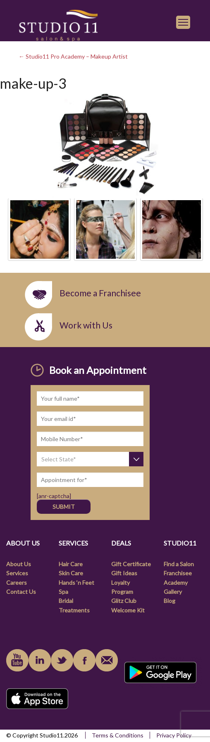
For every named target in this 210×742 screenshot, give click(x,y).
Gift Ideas (124, 573)
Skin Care (71, 573)
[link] (58, 24)
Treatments (74, 610)
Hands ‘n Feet (76, 582)
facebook (84, 660)
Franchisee (178, 573)
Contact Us (21, 591)
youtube (17, 660)
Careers (16, 582)
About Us (18, 563)
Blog (169, 600)
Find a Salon (179, 563)
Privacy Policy (173, 735)
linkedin (40, 660)
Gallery (173, 591)
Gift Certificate (131, 563)
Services (17, 573)
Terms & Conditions (117, 735)
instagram (62, 660)
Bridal (66, 600)
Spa (63, 591)
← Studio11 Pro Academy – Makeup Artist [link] (73, 56)
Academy (176, 582)
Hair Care (71, 563)
